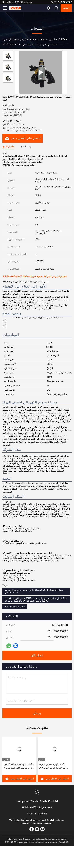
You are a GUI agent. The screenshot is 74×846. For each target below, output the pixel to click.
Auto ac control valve (15, 606)
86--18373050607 (61, 2)
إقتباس (66, 8)
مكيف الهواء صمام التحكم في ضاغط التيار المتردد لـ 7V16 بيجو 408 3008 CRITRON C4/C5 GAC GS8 (19, 766)
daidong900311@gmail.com (17, 2)
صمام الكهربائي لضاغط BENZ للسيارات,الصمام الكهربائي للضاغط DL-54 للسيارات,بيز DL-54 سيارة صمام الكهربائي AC (36, 599)
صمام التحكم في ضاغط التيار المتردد (18, 39)
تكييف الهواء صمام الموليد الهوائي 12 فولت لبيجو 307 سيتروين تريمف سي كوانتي (52, 766)
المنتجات (42, 39)
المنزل (52, 39)
